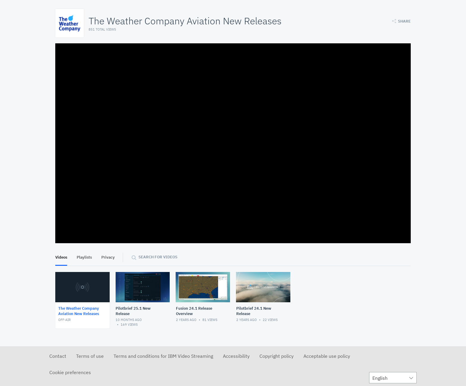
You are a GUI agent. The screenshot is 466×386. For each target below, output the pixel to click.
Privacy (108, 257)
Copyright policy (276, 356)
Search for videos (157, 257)
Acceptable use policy (326, 356)
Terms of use (90, 356)
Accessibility (236, 356)
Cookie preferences (70, 372)
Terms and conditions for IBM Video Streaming (163, 356)
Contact (57, 356)
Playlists (84, 257)
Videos (61, 257)
